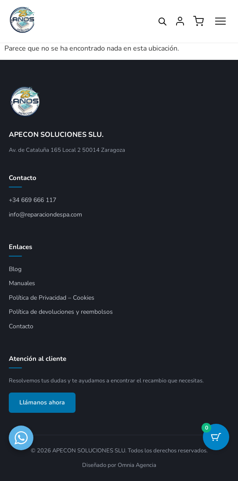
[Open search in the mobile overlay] (162, 22)
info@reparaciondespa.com (45, 214)
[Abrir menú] (220, 21)
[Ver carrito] (198, 21)
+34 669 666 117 (32, 200)
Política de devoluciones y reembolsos (61, 312)
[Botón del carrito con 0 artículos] (216, 437)
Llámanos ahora (42, 402)
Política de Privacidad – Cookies (51, 298)
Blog (15, 269)
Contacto (21, 326)
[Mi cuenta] (180, 21)
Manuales (22, 283)
